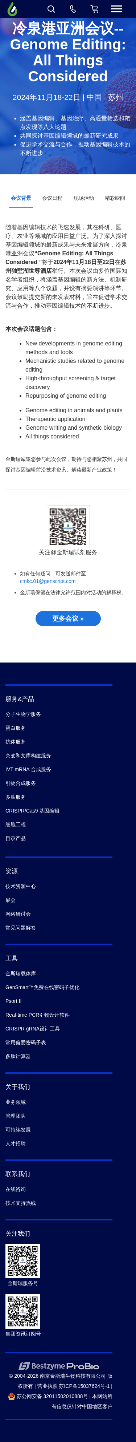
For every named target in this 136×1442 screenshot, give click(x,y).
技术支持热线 (20, 1203)
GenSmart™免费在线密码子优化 (42, 987)
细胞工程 (15, 824)
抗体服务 (15, 742)
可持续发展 (18, 1130)
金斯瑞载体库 (20, 973)
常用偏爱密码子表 (25, 1042)
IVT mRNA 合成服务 (28, 769)
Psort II (13, 1001)
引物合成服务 (20, 783)
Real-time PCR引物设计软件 (37, 1015)
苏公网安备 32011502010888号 (48, 1396)
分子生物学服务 (23, 714)
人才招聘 (15, 1143)
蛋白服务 (15, 728)
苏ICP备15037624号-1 (84, 1386)
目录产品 (15, 838)
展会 (10, 900)
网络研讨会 (18, 914)
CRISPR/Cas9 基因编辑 (32, 811)
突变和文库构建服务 (28, 755)
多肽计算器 (18, 1056)
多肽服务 (15, 797)
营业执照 (47, 1386)
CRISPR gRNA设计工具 (32, 1029)
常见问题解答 (20, 928)
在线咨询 (15, 1189)
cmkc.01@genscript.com (47, 581)
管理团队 (15, 1116)
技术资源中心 (20, 886)
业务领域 (15, 1102)
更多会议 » (68, 618)
